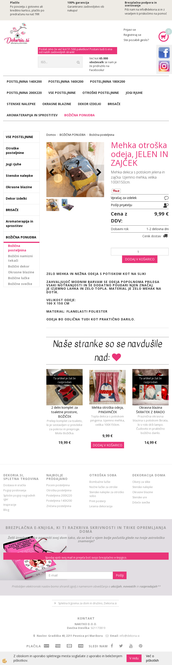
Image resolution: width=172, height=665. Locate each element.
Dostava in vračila (14, 485)
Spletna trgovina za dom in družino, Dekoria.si (87, 603)
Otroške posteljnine (100, 93)
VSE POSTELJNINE (62, 93)
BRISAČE (114, 104)
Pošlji (120, 575)
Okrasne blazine (56, 104)
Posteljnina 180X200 (107, 81)
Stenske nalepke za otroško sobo (106, 494)
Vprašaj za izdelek (124, 198)
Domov (51, 135)
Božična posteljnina (17, 248)
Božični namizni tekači (20, 258)
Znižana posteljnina (58, 506)
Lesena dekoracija (100, 506)
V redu (134, 658)
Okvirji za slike (141, 482)
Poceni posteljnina (58, 485)
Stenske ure (139, 497)
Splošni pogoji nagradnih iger (19, 497)
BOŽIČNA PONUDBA (79, 115)
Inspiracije (9, 505)
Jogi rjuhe (134, 93)
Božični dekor (18, 266)
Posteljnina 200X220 (24, 93)
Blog (6, 510)
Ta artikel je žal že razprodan (64, 380)
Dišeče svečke (141, 502)
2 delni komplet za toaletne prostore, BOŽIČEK (64, 412)
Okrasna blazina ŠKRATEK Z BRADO (150, 409)
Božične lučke (19, 278)
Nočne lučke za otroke (103, 487)
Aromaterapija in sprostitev (32, 115)
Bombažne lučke (99, 482)
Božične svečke (20, 284)
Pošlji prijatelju (121, 205)
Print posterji (97, 501)
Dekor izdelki (89, 104)
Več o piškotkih (152, 658)
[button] (98, 173)
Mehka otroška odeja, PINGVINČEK (108, 409)
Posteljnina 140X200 (24, 81)
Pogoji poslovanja (14, 490)
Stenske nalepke (21, 104)
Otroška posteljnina (58, 490)
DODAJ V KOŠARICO (140, 259)
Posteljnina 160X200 (65, 81)
